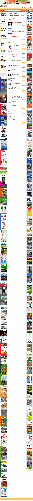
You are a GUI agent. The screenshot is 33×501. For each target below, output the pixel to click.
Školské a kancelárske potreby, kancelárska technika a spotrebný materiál (4, 38)
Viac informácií (23, 25)
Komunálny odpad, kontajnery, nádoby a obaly (3, 33)
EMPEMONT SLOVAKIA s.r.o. (15, 36)
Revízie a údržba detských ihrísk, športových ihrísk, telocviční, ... (3, 45)
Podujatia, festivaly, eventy (3, 60)
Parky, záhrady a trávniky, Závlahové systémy (3, 35)
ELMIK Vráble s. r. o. (14, 27)
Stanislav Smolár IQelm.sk (15, 54)
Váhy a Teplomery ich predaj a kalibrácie (3, 56)
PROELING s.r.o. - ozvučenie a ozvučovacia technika (18, 82)
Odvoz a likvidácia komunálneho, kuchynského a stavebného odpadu (3, 55)
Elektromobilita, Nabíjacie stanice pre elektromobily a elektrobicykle (3, 23)
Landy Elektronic (14, 119)
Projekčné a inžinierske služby (3, 61)
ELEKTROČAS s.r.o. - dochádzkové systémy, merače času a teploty (18, 87)
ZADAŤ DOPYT (9, 498)
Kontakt (26, 498)
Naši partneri (18, 498)
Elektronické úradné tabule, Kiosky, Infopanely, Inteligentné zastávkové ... (3, 26)
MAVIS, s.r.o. (13, 92)
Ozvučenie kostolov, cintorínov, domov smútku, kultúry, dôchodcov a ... (3, 50)
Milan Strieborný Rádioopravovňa (16, 96)
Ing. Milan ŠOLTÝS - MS (15, 77)
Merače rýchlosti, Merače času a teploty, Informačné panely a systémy (3, 17)
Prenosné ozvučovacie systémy (3, 51)
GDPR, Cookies (21, 498)
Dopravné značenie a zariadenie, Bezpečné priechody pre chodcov (3, 30)
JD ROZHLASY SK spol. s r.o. (15, 45)
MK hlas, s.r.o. (14, 68)
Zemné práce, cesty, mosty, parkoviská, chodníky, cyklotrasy (3, 64)
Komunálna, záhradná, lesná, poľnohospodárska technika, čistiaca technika (3, 14)
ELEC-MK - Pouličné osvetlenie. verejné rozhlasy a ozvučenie (18, 110)
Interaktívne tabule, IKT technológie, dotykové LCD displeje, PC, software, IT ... (3, 41)
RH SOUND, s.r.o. (14, 105)
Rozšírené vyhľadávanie (25, 10)
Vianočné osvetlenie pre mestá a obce (3, 36)
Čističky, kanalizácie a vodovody (3, 69)
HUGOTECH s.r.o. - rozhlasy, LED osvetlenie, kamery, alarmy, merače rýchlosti (18, 31)
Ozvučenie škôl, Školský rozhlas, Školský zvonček (3, 48)
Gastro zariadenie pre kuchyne (3, 59)
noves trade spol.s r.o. (14, 115)
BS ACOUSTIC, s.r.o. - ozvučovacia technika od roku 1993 (18, 59)
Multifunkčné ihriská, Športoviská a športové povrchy (3, 21)
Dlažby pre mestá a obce (3, 66)
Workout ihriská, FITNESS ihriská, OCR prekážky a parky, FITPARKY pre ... (3, 19)
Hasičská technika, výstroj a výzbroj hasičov (3, 70)
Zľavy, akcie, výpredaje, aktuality (14, 498)
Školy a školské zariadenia (3, 74)
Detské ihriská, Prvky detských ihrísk (3, 12)
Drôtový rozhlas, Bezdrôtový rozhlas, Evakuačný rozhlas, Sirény (3, 46)
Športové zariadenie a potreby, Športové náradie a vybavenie (3, 53)
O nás (24, 498)
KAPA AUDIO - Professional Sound (15, 18)
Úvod (6, 498)
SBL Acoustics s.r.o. (14, 73)
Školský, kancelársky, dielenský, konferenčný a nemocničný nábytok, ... (3, 32)
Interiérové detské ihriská (3, 65)
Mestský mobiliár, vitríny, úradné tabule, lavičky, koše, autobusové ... (3, 16)
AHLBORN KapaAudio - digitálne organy (17, 22)
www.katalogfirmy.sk (16, 499)
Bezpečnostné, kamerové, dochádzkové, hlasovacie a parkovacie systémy (3, 28)
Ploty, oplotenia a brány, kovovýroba (3, 67)
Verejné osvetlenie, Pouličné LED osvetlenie (3, 43)
